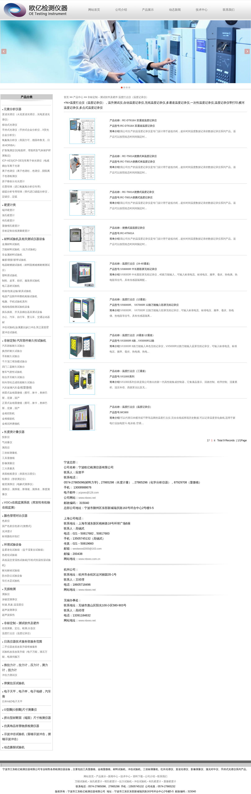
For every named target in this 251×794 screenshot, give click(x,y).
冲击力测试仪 (9, 675)
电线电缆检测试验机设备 (16, 306)
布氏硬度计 (8, 220)
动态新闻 (175, 9)
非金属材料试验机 (12, 254)
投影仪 (6, 437)
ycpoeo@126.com (88, 492)
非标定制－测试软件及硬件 (103, 97)
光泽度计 (7, 531)
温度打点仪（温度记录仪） (17, 633)
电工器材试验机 (11, 285)
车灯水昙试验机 (11, 580)
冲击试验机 (140, 781)
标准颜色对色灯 (11, 536)
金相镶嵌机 (8, 418)
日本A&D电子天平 (12, 701)
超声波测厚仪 (9, 609)
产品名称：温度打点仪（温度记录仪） (131, 406)
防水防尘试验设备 (12, 575)
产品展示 (148, 9)
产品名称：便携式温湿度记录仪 (127, 227)
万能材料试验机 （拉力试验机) (19, 249)
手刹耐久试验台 (11, 356)
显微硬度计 (170, 781)
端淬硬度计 (8, 210)
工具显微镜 (8, 458)
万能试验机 (81, 781)
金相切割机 (8, 413)
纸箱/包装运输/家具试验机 (16, 291)
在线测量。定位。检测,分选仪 (18, 628)
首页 (66, 97)
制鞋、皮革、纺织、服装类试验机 (21, 280)
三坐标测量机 (9, 452)
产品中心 (78, 97)
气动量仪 (7, 442)
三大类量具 (8, 468)
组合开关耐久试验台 (13, 377)
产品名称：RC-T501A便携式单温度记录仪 (133, 156)
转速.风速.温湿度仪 (13, 604)
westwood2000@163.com (87, 548)
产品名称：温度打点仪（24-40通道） (130, 263)
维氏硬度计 (110, 781)
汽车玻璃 (7, 387)
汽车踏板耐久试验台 (13, 345)
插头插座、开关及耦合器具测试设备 (22, 312)
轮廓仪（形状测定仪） (14, 479)
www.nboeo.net (88, 497)
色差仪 (6, 520)
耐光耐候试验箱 (11, 570)
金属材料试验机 (11, 244)
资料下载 (138, 776)
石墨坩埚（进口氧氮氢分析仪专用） (22, 186)
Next (247, 51)
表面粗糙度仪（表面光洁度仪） (19, 473)
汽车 (14, 387)
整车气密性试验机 (12, 372)
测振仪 (6, 594)
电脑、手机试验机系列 (14, 301)
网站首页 (94, 9)
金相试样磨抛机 (11, 423)
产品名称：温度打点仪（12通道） (128, 299)
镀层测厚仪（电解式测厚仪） (18, 484)
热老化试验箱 (10, 555)
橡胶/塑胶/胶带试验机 (14, 259)
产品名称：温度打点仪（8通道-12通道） (132, 335)
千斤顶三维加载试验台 (14, 361)
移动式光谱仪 (9, 124)
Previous (3, 51)
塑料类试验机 (9, 275)
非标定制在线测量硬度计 (16, 230)
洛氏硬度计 (8, 215)
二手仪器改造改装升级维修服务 (19, 646)
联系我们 (228, 9)
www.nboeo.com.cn (89, 559)
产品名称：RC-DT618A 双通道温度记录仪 (133, 120)
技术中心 (201, 9)
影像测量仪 (8, 463)
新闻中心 (113, 776)
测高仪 (6, 447)
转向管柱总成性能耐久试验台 (18, 382)
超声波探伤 (8, 614)
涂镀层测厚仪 (9, 599)
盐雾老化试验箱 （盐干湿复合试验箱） (23, 549)
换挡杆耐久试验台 (12, 351)
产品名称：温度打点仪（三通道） (128, 371)
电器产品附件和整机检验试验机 (19, 296)
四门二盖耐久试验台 (13, 366)
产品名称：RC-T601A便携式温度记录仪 (132, 192)
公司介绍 (121, 9)
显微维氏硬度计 (11, 225)
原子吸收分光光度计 (13, 181)
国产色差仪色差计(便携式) (16, 526)
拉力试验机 (125, 781)
